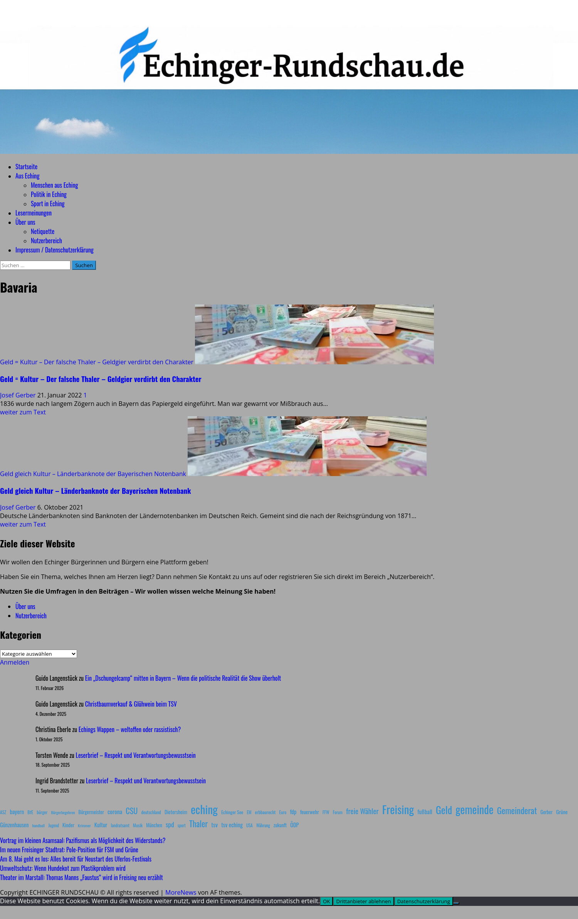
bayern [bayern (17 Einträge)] (17, 811)
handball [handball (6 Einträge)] (38, 825)
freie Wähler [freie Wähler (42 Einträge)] (362, 810)
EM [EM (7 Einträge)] (249, 812)
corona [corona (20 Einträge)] (115, 811)
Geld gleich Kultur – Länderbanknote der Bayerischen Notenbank (93, 474)
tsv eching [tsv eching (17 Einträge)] (232, 824)
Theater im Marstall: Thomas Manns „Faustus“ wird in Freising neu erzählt (81, 877)
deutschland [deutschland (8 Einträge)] (151, 812)
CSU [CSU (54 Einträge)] (132, 810)
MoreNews (181, 892)
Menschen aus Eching (54, 185)
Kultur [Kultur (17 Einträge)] (101, 824)
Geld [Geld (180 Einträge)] (444, 809)
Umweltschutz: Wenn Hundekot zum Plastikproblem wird (63, 868)
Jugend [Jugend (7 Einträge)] (53, 825)
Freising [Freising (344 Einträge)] (398, 809)
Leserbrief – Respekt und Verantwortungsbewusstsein (136, 755)
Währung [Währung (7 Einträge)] (263, 825)
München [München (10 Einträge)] (154, 825)
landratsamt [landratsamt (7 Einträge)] (120, 825)
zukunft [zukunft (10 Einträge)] (280, 825)
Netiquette (42, 231)
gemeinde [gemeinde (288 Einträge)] (474, 809)
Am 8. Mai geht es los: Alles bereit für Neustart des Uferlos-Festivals (75, 858)
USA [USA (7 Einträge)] (249, 825)
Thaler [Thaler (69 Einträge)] (198, 823)
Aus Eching (27, 175)
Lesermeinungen (33, 212)
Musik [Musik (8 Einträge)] (138, 825)
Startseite (26, 166)
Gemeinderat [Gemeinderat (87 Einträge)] (517, 810)
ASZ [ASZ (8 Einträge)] (3, 812)
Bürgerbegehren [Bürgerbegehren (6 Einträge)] (63, 812)
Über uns (25, 222)
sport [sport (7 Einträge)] (182, 825)
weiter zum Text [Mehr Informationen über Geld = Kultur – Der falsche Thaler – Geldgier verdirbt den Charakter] (23, 412)
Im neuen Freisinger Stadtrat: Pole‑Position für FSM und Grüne (69, 849)
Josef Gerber (18, 395)
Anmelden (14, 662)
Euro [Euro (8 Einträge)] (283, 812)
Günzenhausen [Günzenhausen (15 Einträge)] (14, 825)
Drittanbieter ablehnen (363, 901)
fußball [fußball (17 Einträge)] (424, 811)
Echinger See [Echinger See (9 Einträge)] (232, 812)
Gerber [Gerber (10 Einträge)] (547, 812)
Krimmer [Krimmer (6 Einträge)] (84, 825)
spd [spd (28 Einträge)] (170, 824)
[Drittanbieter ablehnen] (456, 903)
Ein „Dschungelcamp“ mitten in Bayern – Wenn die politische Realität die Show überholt (183, 678)
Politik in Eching (49, 194)
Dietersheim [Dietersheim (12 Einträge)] (176, 812)
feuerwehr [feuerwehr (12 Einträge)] (309, 812)
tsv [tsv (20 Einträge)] (214, 824)
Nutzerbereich (46, 240)
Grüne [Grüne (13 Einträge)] (562, 812)
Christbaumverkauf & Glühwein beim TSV (131, 704)
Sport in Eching (47, 203)
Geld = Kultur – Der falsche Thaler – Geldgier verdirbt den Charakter (96, 362)
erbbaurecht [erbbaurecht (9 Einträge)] (265, 812)
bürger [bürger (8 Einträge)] (42, 812)
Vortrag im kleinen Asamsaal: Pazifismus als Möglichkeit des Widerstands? (82, 840)
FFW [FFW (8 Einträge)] (326, 812)
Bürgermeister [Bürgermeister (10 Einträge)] (91, 812)
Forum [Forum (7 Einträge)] (338, 812)
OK (326, 901)
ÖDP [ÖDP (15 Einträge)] (294, 825)
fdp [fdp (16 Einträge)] (293, 811)
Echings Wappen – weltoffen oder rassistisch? (130, 729)
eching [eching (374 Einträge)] (204, 809)
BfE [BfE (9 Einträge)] (30, 812)
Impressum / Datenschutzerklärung (54, 249)
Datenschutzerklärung (423, 901)
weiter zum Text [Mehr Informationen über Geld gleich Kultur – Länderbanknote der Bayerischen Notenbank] (23, 524)
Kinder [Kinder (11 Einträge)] (68, 825)
